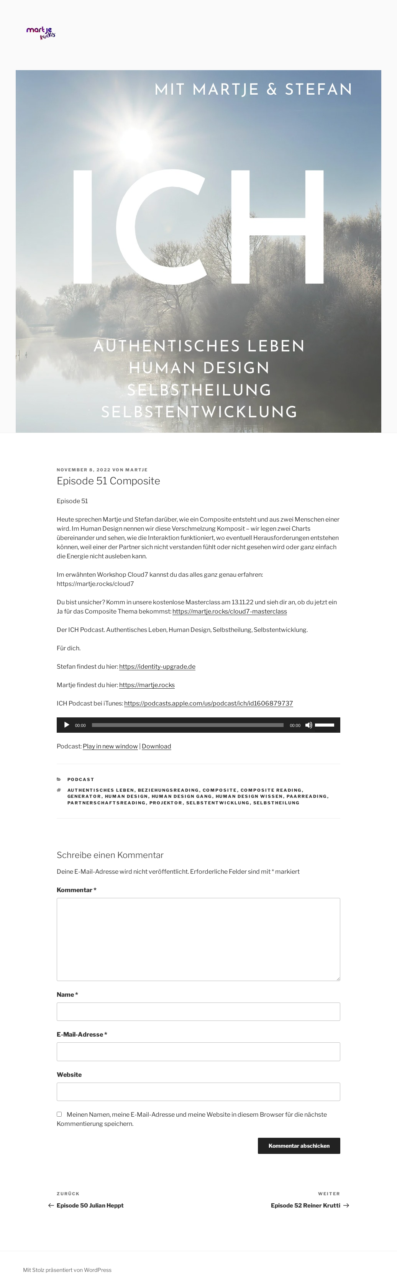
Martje (136, 470)
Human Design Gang (182, 796)
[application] (198, 725)
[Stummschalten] (309, 725)
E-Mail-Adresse (82, 1034)
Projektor (166, 803)
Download (156, 746)
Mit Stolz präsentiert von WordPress (67, 1270)
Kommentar (77, 890)
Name (67, 994)
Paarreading (307, 796)
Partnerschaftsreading (106, 803)
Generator (84, 796)
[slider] (188, 725)
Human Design (126, 796)
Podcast (81, 779)
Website (69, 1074)
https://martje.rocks (147, 685)
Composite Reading (271, 790)
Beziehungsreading (168, 790)
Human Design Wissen (249, 796)
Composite (220, 790)
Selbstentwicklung (218, 803)
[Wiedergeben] (67, 725)
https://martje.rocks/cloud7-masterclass (229, 611)
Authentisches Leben (101, 790)
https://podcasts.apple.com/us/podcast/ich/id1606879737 (208, 703)
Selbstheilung (276, 803)
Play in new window (110, 746)
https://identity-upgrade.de (157, 666)
